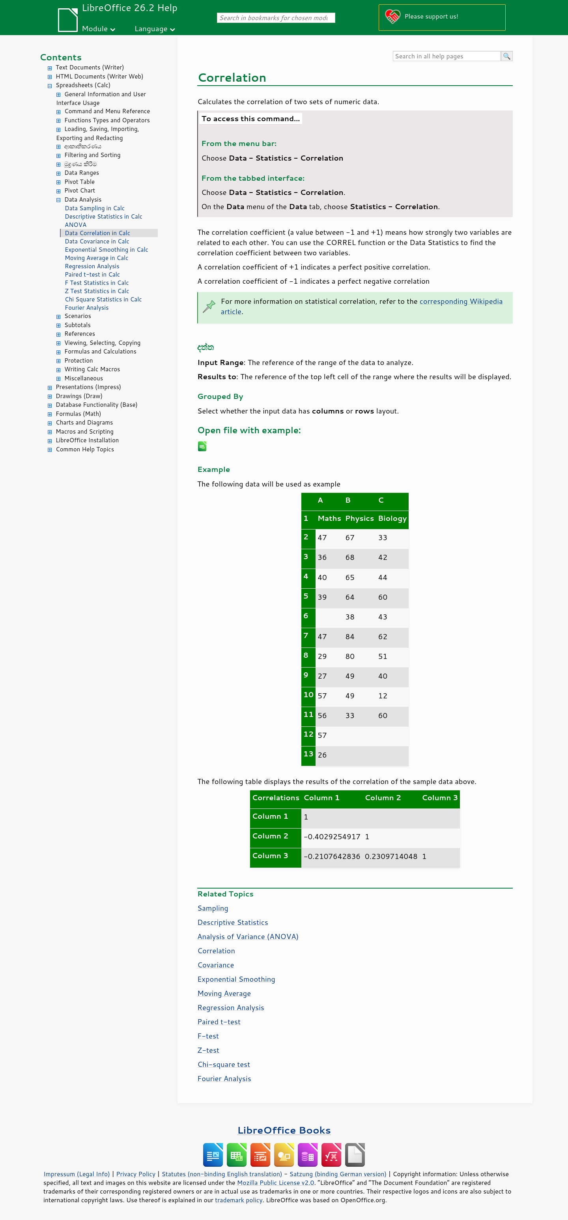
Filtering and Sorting (92, 155)
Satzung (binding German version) (338, 1173)
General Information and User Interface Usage (101, 98)
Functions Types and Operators (107, 120)
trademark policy (238, 1200)
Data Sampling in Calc (95, 208)
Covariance (215, 965)
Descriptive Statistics (232, 922)
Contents (60, 57)
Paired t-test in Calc (92, 274)
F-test (208, 1036)
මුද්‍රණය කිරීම (80, 164)
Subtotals (77, 325)
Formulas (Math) (78, 414)
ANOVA (75, 225)
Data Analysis (82, 199)
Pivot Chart (79, 190)
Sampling (212, 908)
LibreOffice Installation (87, 440)
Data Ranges (81, 172)
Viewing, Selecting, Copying (102, 343)
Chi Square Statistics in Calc (103, 299)
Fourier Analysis (87, 307)
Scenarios (77, 316)
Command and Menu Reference (107, 111)
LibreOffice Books (284, 1130)
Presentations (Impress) (88, 387)
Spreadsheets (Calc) (83, 85)
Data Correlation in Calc (97, 233)
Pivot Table (79, 182)
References (79, 333)
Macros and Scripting (85, 431)
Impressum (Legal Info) (76, 1173)
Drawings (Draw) (79, 396)
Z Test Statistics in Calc (97, 291)
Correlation (216, 950)
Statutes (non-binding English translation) (221, 1173)
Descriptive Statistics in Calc (103, 216)
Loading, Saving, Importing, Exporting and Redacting (97, 133)
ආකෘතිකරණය (82, 146)
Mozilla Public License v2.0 (275, 1182)
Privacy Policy (135, 1173)
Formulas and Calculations (100, 351)
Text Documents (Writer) (90, 67)
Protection (78, 360)
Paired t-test (219, 1021)
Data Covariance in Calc (97, 241)
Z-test (208, 1050)
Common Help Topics (85, 449)
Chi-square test (223, 1064)
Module (95, 28)
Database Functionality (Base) (97, 404)
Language (151, 28)
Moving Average (224, 993)
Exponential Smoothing (236, 979)
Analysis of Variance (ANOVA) (248, 936)
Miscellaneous (83, 378)
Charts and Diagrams (84, 422)
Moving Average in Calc (97, 258)
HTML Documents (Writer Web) (100, 76)
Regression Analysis (92, 266)
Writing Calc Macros (92, 369)
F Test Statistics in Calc (97, 283)
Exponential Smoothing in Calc (106, 249)
